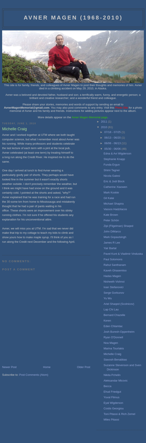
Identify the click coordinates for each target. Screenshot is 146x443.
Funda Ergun (111, 164)
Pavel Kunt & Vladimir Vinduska (123, 253)
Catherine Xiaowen (115, 187)
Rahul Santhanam (114, 264)
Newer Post (9, 367)
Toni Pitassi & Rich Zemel (119, 414)
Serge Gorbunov (113, 292)
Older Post (83, 367)
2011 (104, 121)
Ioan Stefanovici (113, 287)
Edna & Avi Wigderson (117, 153)
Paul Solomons (112, 259)
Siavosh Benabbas (115, 359)
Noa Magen (110, 342)
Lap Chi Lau (111, 309)
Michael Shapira (113, 203)
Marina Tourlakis (113, 348)
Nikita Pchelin (111, 375)
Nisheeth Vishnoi (113, 281)
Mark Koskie (111, 192)
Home (47, 367)
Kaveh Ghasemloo (114, 270)
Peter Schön (111, 220)
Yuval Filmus (111, 397)
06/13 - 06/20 (113, 137)
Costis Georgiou (113, 408)
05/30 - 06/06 (113, 148)
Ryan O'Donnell (113, 337)
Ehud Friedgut (112, 391)
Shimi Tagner (111, 170)
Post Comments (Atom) (33, 374)
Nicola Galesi (111, 175)
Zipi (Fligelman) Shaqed (118, 225)
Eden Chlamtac (113, 326)
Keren (107, 320)
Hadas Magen (112, 276)
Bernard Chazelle (114, 315)
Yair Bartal (109, 248)
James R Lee (111, 242)
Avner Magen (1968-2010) (73, 17)
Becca (107, 386)
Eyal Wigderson (113, 402)
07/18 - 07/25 (113, 132)
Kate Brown (110, 214)
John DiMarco (112, 231)
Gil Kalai (108, 198)
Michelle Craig (112, 354)
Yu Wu (107, 298)
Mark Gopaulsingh (114, 237)
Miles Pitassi (111, 419)
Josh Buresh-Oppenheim (118, 331)
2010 (104, 127)
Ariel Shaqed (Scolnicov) (118, 303)
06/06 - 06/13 (113, 143)
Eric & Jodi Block (114, 181)
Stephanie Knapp (114, 159)
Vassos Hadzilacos (115, 209)
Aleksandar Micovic (115, 380)
